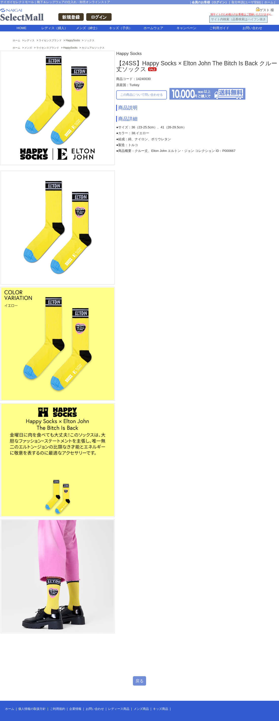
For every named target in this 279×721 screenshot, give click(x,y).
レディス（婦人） (54, 28)
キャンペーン (186, 28)
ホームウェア (153, 28)
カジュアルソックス (93, 47)
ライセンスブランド (50, 40)
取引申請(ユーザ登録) (246, 2)
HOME (22, 28)
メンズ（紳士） (87, 28)
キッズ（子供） (120, 28)
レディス (29, 40)
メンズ (28, 47)
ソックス (89, 40)
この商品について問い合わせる (141, 94)
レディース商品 (118, 709)
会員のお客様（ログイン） (210, 2)
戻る (139, 681)
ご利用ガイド (219, 28)
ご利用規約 (57, 709)
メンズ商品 (141, 709)
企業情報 (75, 709)
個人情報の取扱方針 (32, 709)
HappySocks (73, 40)
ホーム (268, 2)
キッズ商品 (160, 709)
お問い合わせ (252, 28)
